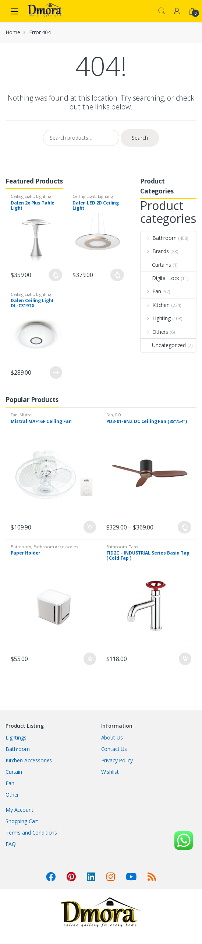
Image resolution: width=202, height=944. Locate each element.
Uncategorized (163, 345)
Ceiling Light (22, 196)
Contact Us (114, 748)
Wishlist (110, 771)
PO (118, 414)
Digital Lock (160, 278)
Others (154, 331)
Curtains (156, 264)
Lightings (16, 737)
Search (161, 11)
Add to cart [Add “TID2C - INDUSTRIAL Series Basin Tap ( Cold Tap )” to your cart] (184, 659)
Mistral (26, 414)
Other (12, 794)
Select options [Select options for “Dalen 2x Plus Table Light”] (55, 275)
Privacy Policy (117, 760)
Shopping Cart (22, 821)
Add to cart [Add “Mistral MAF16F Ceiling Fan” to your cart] (89, 527)
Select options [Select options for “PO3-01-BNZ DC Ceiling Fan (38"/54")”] (184, 527)
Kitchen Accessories (29, 760)
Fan (151, 291)
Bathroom (159, 237)
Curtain (14, 771)
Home (13, 32)
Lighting (43, 196)
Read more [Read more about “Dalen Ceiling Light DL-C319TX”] (55, 372)
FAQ (11, 843)
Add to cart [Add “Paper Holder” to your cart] (89, 659)
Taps (133, 546)
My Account (19, 809)
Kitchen (155, 304)
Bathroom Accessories (55, 546)
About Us (112, 737)
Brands (155, 251)
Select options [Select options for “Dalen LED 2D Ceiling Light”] (117, 275)
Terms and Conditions (31, 832)
